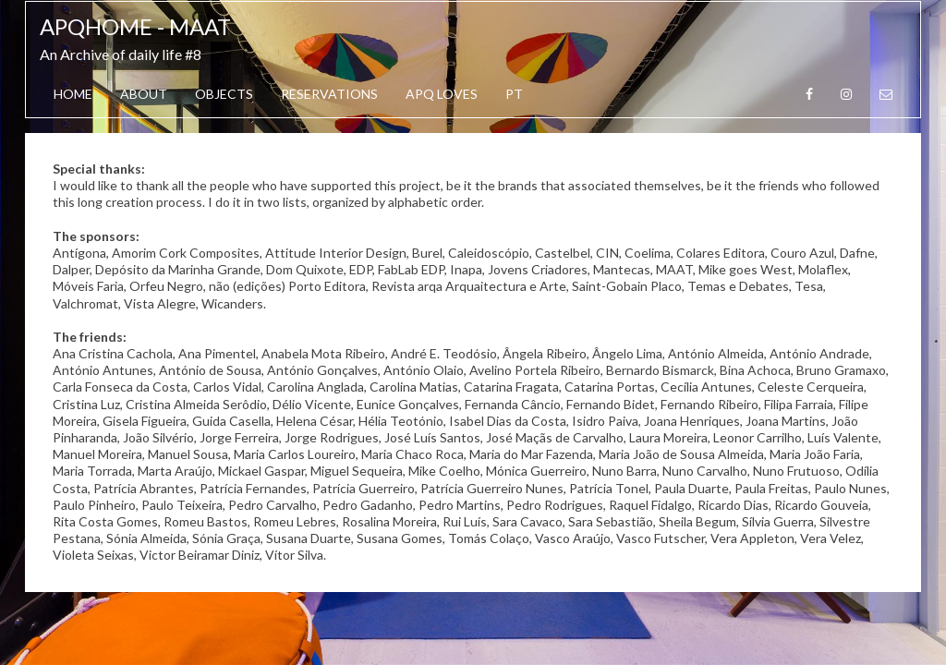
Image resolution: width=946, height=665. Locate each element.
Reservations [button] (329, 94)
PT (514, 94)
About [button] (143, 94)
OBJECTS (224, 94)
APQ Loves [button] (442, 94)
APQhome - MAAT (135, 26)
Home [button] (73, 94)
